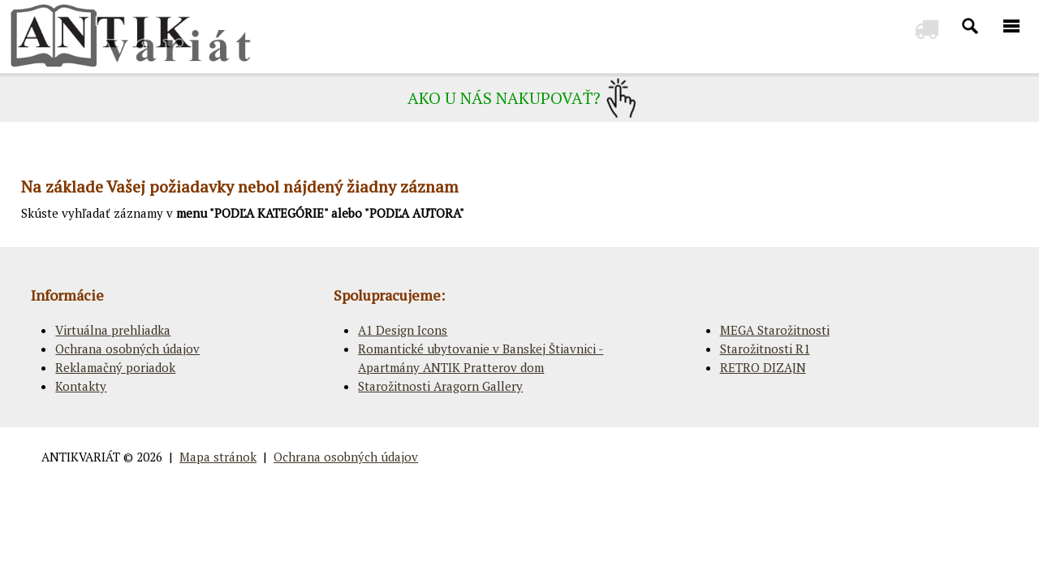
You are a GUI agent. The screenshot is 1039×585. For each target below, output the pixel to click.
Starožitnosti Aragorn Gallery (440, 386)
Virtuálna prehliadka (112, 330)
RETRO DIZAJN (763, 367)
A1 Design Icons (402, 330)
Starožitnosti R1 (765, 348)
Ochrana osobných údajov (127, 348)
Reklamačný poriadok (115, 367)
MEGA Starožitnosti (775, 330)
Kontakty (80, 386)
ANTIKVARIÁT (80, 456)
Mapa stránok (218, 456)
